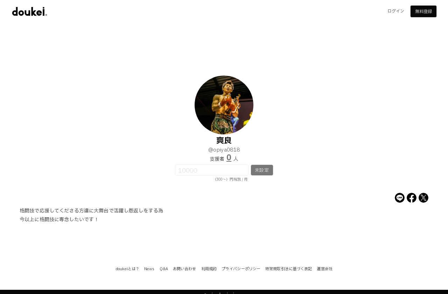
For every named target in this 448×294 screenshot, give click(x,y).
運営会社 (324, 269)
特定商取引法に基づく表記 (288, 269)
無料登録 (423, 11)
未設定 (261, 170)
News (149, 269)
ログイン (395, 11)
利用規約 (209, 269)
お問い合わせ (184, 269)
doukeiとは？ (127, 269)
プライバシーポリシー (241, 269)
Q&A (164, 269)
